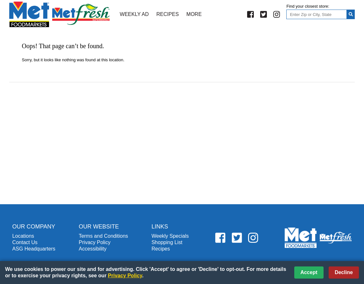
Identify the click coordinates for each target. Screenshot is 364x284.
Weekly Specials (170, 236)
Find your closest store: (307, 6)
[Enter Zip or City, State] (316, 14)
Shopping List (167, 242)
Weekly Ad (134, 14)
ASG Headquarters (33, 248)
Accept (308, 272)
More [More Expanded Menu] (194, 14)
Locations (23, 236)
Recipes (167, 14)
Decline (344, 272)
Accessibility (92, 248)
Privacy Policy (95, 242)
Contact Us (25, 242)
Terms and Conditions (103, 236)
